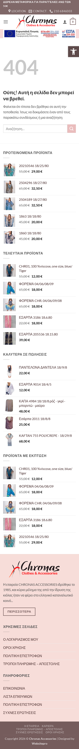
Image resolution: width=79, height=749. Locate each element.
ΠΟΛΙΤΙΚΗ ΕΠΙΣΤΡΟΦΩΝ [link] (22, 656)
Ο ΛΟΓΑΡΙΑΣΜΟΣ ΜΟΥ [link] (20, 639)
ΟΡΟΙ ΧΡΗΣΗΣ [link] (14, 648)
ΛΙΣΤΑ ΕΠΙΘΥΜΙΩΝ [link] (17, 696)
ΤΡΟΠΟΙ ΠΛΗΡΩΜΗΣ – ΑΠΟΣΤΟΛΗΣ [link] (31, 664)
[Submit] (71, 128)
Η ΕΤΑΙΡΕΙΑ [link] (31, 726)
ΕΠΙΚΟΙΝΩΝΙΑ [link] (14, 688)
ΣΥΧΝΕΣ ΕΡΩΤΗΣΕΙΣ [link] (19, 713)
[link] (73, 51)
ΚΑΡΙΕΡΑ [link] (48, 726)
